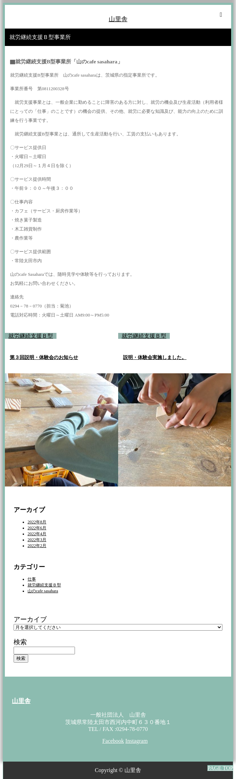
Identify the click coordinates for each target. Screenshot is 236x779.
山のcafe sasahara (43, 591)
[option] (61, 405)
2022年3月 (37, 539)
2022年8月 (37, 522)
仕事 (32, 579)
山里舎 (118, 19)
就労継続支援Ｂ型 (30, 336)
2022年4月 (37, 533)
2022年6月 (37, 527)
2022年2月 (37, 545)
